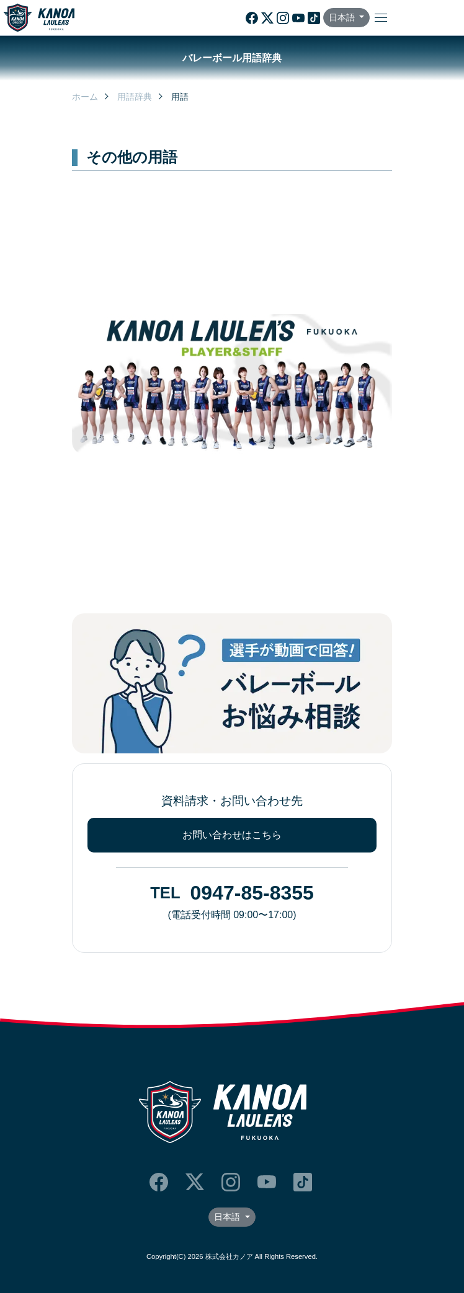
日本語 (343, 17)
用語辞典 (134, 97)
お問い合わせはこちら (232, 835)
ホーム (85, 97)
